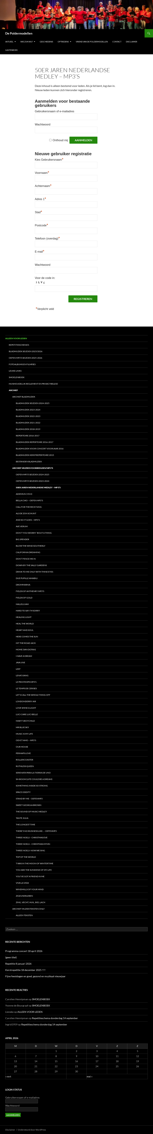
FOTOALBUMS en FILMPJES (22, 364)
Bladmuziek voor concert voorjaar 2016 (39, 448)
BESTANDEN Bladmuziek (29, 461)
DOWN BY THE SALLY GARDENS (31, 565)
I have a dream (24, 656)
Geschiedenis (46, 41)
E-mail (39, 251)
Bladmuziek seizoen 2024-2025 (32, 403)
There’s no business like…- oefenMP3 (36, 831)
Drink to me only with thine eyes (34, 571)
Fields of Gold (24, 597)
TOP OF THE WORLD (26, 857)
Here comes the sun (27, 636)
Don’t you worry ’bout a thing (34, 533)
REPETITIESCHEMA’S (19, 345)
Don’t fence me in (26, 558)
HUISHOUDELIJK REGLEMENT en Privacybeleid (33, 383)
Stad (38, 212)
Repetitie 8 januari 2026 (18, 963)
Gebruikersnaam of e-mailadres (54, 111)
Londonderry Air (26, 701)
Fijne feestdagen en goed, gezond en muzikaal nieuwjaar (35, 976)
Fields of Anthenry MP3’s (30, 591)
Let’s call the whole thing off (33, 695)
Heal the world (25, 623)
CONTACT (116, 41)
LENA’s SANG (22, 675)
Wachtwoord (42, 124)
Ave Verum (22, 526)
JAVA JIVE (20, 662)
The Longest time (25, 824)
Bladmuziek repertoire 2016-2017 (34, 442)
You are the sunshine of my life (34, 870)
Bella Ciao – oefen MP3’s (29, 500)
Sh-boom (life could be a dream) (34, 779)
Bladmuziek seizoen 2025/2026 (25, 351)
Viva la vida (22, 883)
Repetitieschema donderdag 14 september (55, 1018)
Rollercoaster (24, 759)
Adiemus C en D (24, 494)
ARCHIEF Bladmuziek (23, 396)
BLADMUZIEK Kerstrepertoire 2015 (35, 455)
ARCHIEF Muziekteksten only (28, 908)
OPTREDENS (63, 41)
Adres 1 (40, 199)
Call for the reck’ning (29, 507)
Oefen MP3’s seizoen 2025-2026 (25, 358)
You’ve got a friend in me (30, 876)
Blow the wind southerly (30, 545)
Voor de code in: (45, 277)
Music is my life (24, 733)
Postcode (41, 225)
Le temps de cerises (26, 688)
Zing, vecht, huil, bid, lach (30, 902)
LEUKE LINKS (15, 370)
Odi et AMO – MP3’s (26, 740)
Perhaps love (23, 753)
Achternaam (43, 185)
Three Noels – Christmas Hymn (33, 844)
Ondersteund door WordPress (32, 1129)
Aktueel (9, 41)
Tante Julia (22, 818)
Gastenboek (11, 50)
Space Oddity (23, 792)
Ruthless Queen (25, 766)
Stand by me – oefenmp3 (29, 798)
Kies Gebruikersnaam (49, 159)
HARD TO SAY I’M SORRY (28, 610)
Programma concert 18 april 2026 (23, 951)
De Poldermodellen (18, 33)
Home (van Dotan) (26, 649)
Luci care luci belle (27, 714)
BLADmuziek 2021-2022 (28, 422)
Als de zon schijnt (26, 513)
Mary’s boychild (25, 721)
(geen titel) (11, 957)
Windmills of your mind (30, 889)
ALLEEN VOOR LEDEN (16, 338)
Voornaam (42, 172)
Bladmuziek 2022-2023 (28, 416)
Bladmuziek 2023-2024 (28, 409)
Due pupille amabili (27, 578)
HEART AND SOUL (24, 630)
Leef (18, 669)
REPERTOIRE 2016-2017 (27, 435)
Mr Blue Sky (22, 727)
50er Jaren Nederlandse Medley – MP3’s (38, 487)
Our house (22, 746)
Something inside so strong (32, 785)
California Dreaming (28, 552)
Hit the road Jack (26, 643)
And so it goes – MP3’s (28, 520)
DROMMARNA (23, 584)
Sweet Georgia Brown (28, 805)
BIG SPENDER (22, 539)
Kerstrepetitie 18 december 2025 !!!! (25, 969)
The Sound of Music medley (31, 811)
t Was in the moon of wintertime (34, 863)
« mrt (8, 1076)
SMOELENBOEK (16, 377)
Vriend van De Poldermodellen (92, 41)
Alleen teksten (24, 915)
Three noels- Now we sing (30, 850)
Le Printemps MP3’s (26, 682)
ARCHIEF (13, 390)
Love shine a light (26, 708)
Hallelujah (22, 604)
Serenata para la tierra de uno (33, 772)
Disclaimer (131, 41)
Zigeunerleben (24, 896)
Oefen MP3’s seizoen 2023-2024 (32, 481)
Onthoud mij (60, 140)
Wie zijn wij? (26, 41)
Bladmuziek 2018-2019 (28, 429)
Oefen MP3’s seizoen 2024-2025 (32, 474)
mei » (89, 1076)
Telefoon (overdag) (47, 238)
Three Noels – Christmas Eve (31, 837)
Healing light (23, 617)
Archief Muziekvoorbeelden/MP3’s (32, 468)
